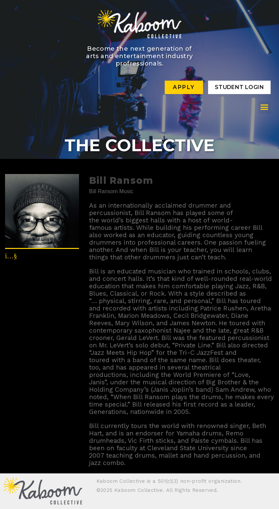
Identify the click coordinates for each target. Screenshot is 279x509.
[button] (264, 107)
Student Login (239, 87)
